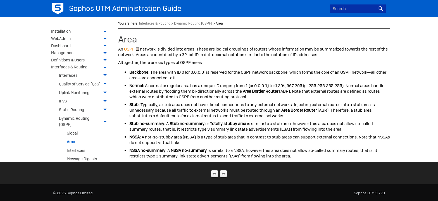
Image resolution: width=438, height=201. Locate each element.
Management (80, 53)
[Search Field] (358, 8)
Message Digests (82, 158)
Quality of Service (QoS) (84, 84)
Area (71, 141)
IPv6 (84, 101)
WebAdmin (80, 39)
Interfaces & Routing (80, 67)
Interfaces (84, 75)
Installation (80, 31)
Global (72, 133)
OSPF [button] (131, 49)
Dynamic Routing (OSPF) (84, 121)
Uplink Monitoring (84, 92)
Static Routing (84, 110)
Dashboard (80, 46)
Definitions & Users (80, 60)
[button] (381, 8)
